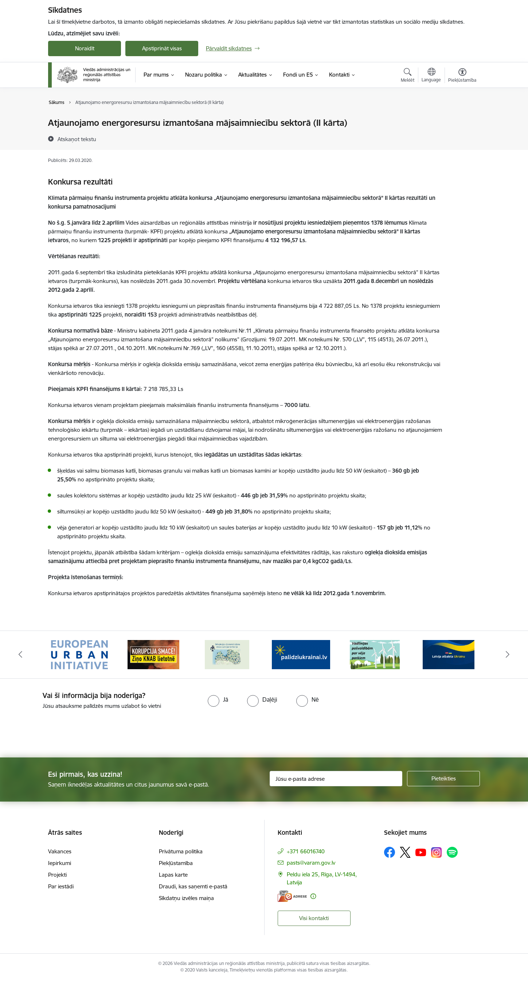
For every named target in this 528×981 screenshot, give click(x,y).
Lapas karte (173, 874)
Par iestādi (61, 886)
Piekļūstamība (176, 863)
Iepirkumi (59, 863)
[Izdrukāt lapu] (462, 120)
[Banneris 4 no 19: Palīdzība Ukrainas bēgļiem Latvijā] (301, 654)
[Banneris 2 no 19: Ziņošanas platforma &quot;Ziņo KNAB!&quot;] (153, 654)
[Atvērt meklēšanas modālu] (407, 76)
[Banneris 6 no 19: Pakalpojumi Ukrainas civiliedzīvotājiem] (448, 654)
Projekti (57, 874)
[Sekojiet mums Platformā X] (405, 852)
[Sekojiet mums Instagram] (436, 852)
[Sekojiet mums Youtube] (420, 852)
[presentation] (60, 730)
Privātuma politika (181, 851)
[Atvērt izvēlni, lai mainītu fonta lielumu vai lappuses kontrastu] (462, 76)
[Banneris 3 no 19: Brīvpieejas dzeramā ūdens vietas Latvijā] (227, 654)
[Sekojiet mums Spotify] (452, 852)
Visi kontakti (314, 918)
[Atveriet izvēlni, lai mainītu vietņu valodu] (431, 75)
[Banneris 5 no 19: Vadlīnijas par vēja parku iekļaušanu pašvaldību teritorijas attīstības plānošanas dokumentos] (375, 654)
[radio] (218, 699)
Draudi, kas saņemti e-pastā (193, 886)
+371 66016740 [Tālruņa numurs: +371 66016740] (306, 851)
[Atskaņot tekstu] (77, 139)
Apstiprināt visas (162, 48)
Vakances (59, 851)
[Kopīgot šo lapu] (462, 138)
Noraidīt (84, 48)
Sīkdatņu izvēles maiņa (186, 898)
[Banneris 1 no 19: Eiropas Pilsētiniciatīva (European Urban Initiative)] (79, 654)
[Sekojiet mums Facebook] (389, 852)
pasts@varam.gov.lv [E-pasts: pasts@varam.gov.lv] (311, 862)
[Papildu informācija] (313, 896)
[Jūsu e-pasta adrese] (336, 778)
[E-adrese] (292, 896)
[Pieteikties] (443, 778)
